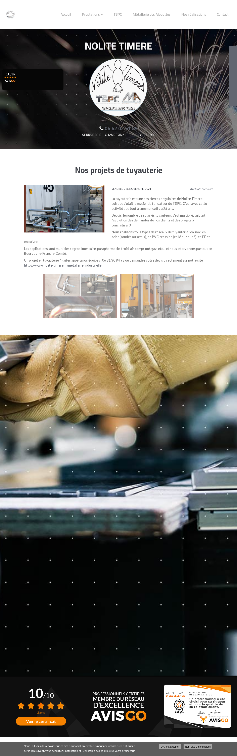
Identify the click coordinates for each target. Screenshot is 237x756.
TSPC (130, 14)
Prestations (108, 14)
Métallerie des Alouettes (160, 14)
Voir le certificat (41, 721)
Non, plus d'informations (198, 746)
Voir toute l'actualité (201, 189)
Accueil (86, 14)
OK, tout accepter (170, 746)
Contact (224, 14)
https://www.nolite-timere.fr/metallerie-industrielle (62, 265)
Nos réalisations (199, 14)
